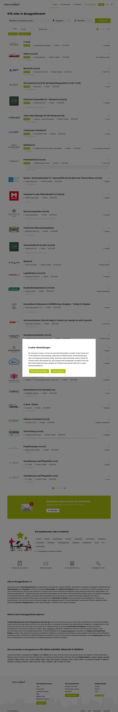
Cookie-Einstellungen (58, 371)
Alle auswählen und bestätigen (39, 371)
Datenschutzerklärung (35, 366)
